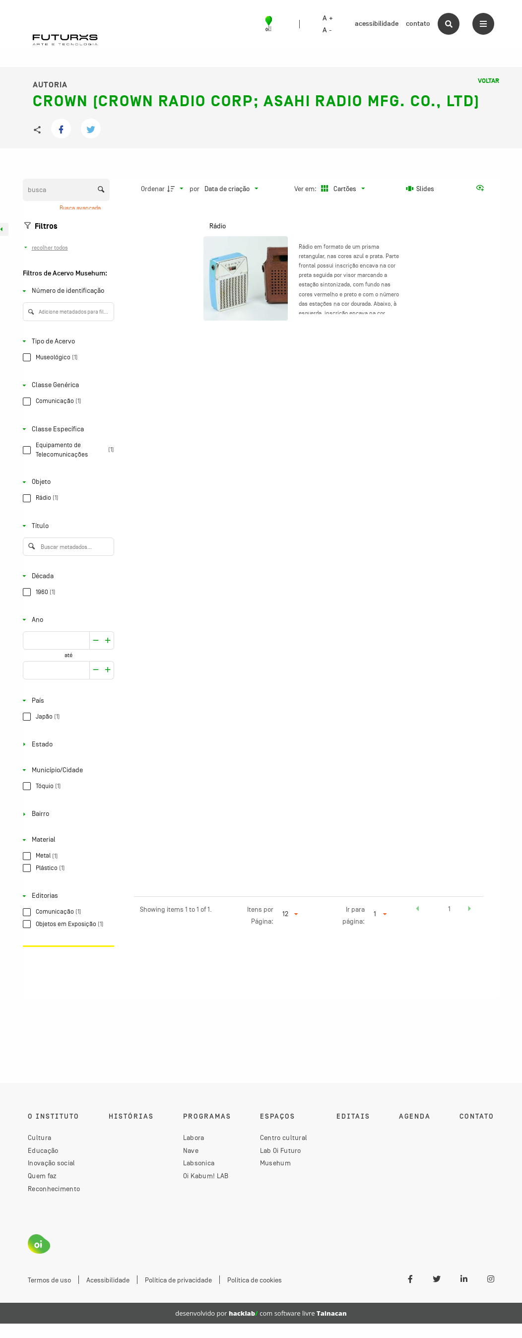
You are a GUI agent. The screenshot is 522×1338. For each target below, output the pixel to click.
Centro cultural (284, 1137)
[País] (66, 700)
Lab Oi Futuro (280, 1150)
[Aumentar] (96, 640)
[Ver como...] (482, 189)
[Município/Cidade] (66, 770)
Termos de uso (49, 1280)
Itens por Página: (260, 915)
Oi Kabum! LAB (206, 1176)
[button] (417, 910)
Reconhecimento (54, 1189)
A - (327, 30)
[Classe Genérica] (66, 385)
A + (328, 18)
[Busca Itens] (66, 190)
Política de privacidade (178, 1280)
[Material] (66, 840)
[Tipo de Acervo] (66, 341)
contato (418, 23)
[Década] (66, 576)
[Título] (66, 526)
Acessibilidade (108, 1280)
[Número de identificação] (66, 291)
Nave (190, 1150)
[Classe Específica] (66, 429)
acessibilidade (376, 23)
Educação (43, 1150)
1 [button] (449, 909)
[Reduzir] (108, 640)
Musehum (275, 1163)
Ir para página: (353, 915)
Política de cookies (254, 1280)
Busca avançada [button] (81, 207)
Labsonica (199, 1163)
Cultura (39, 1137)
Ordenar (153, 189)
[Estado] (66, 744)
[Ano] (66, 619)
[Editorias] (66, 896)
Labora (193, 1137)
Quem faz (42, 1176)
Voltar (488, 81)
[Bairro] (66, 814)
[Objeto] (66, 482)
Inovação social (51, 1163)
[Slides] (420, 189)
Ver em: (306, 189)
